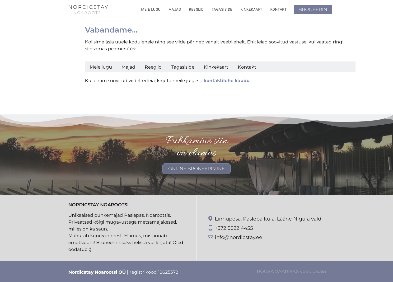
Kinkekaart (251, 9)
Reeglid (196, 9)
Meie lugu (151, 9)
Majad (174, 9)
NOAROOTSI (88, 12)
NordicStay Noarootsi (98, 204)
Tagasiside (222, 9)
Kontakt (278, 9)
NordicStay (88, 7)
